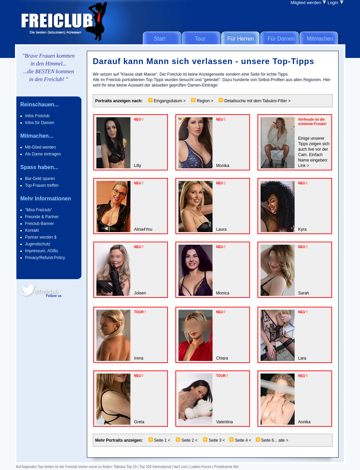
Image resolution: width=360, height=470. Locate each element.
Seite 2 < (189, 440)
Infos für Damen (39, 122)
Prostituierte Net (226, 467)
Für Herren (241, 39)
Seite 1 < (161, 440)
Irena (138, 358)
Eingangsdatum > (169, 100)
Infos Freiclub (37, 115)
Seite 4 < (243, 440)
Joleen (140, 293)
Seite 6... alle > (274, 440)
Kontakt (32, 230)
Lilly (137, 165)
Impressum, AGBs (41, 250)
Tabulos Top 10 (125, 467)
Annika (304, 422)
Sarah (303, 293)
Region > (204, 100)
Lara (302, 358)
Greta (139, 422)
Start (160, 39)
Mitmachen (320, 39)
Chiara (222, 358)
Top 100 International (155, 467)
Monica (222, 293)
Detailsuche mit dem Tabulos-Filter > (257, 100)
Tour (200, 39)
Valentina (224, 422)
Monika (222, 165)
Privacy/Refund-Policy (45, 257)
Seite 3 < (217, 440)
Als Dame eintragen (43, 154)
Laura (221, 229)
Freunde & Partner (42, 216)
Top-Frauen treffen (42, 185)
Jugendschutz (37, 244)
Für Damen (281, 39)
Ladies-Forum (201, 467)
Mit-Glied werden (40, 147)
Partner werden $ (41, 237)
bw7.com (181, 467)
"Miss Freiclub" (38, 210)
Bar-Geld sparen (40, 178)
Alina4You (143, 229)
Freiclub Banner (39, 223)
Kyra (302, 229)
